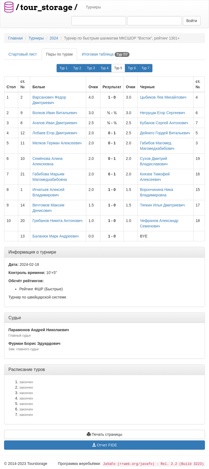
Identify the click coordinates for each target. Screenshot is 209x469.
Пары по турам (59, 54)
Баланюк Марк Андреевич (55, 236)
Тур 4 (104, 68)
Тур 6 (132, 68)
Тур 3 (91, 68)
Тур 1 (63, 68)
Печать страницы (104, 434)
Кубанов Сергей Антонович (164, 123)
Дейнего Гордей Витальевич (165, 133)
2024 (54, 38)
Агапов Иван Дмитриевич (54, 123)
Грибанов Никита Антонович (57, 220)
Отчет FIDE (104, 445)
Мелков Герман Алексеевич (57, 143)
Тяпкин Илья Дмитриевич (162, 205)
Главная (15, 38)
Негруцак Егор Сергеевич (162, 113)
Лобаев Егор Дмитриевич (54, 133)
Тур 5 (118, 68)
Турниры (93, 7)
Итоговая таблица (106, 54)
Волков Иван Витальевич (54, 113)
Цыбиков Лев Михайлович (163, 97)
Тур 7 (145, 68)
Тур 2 (77, 68)
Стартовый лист (22, 54)
